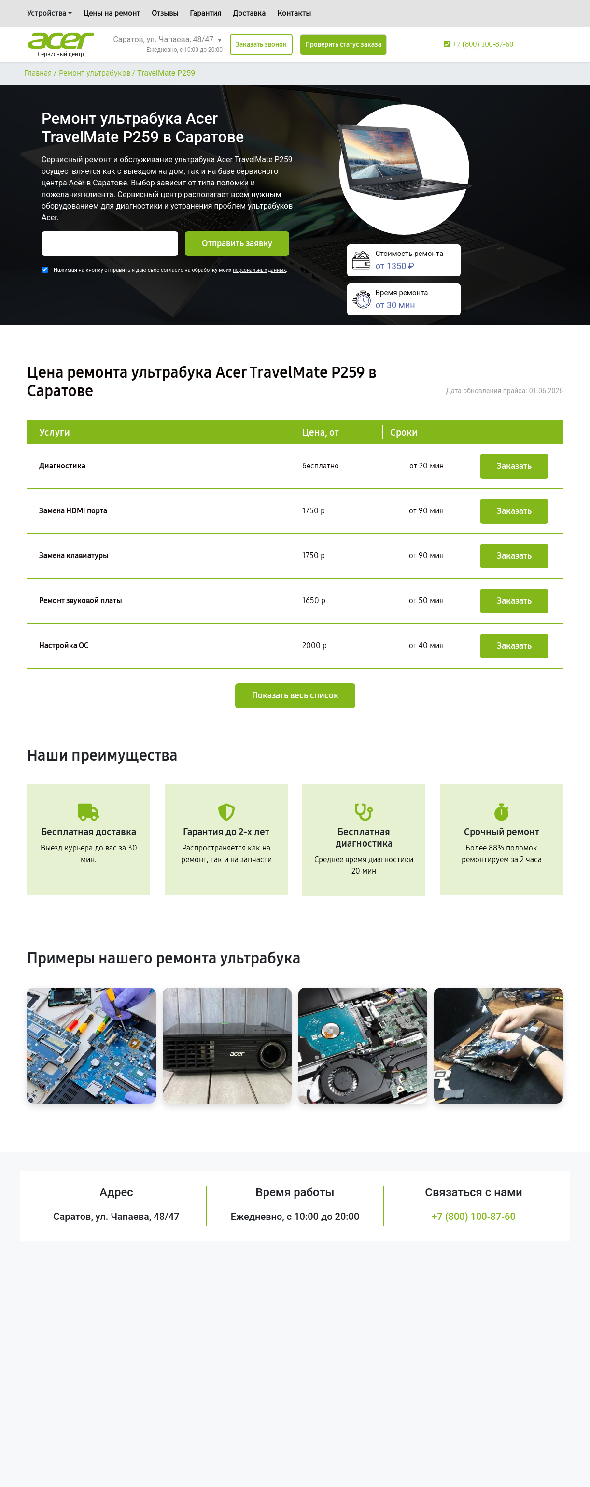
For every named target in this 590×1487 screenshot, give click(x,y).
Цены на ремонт (112, 13)
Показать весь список (295, 695)
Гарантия (205, 13)
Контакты (294, 13)
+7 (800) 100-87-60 (474, 1216)
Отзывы (165, 13)
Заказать (514, 466)
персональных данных (259, 270)
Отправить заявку (237, 243)
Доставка (249, 13)
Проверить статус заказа (343, 45)
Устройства (46, 13)
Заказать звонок (261, 45)
